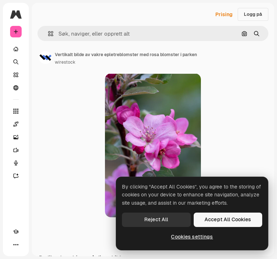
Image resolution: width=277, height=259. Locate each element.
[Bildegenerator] (16, 137)
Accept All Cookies (228, 219)
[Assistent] (16, 176)
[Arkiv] (16, 75)
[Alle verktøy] (16, 111)
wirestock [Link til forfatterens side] (65, 62)
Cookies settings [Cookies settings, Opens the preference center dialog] (192, 236)
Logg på (253, 14)
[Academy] (16, 231)
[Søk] (16, 62)
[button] (48, 33)
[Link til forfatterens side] (45, 57)
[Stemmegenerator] (16, 163)
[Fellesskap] (16, 88)
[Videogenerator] (16, 150)
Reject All (156, 219)
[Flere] (16, 244)
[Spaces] (16, 124)
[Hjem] (16, 49)
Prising (224, 14)
